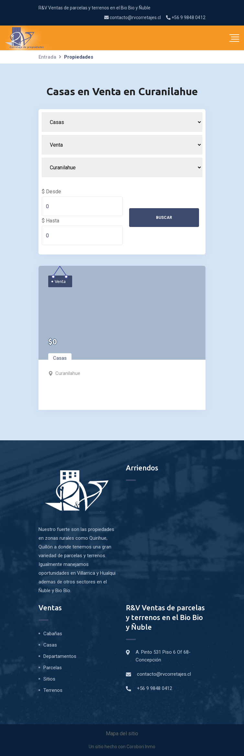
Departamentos (59, 656)
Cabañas (52, 634)
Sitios (49, 679)
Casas (60, 358)
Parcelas (52, 668)
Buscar (164, 217)
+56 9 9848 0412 (185, 17)
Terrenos (52, 690)
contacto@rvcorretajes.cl (132, 17)
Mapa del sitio (122, 733)
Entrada (47, 57)
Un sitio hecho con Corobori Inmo (122, 746)
